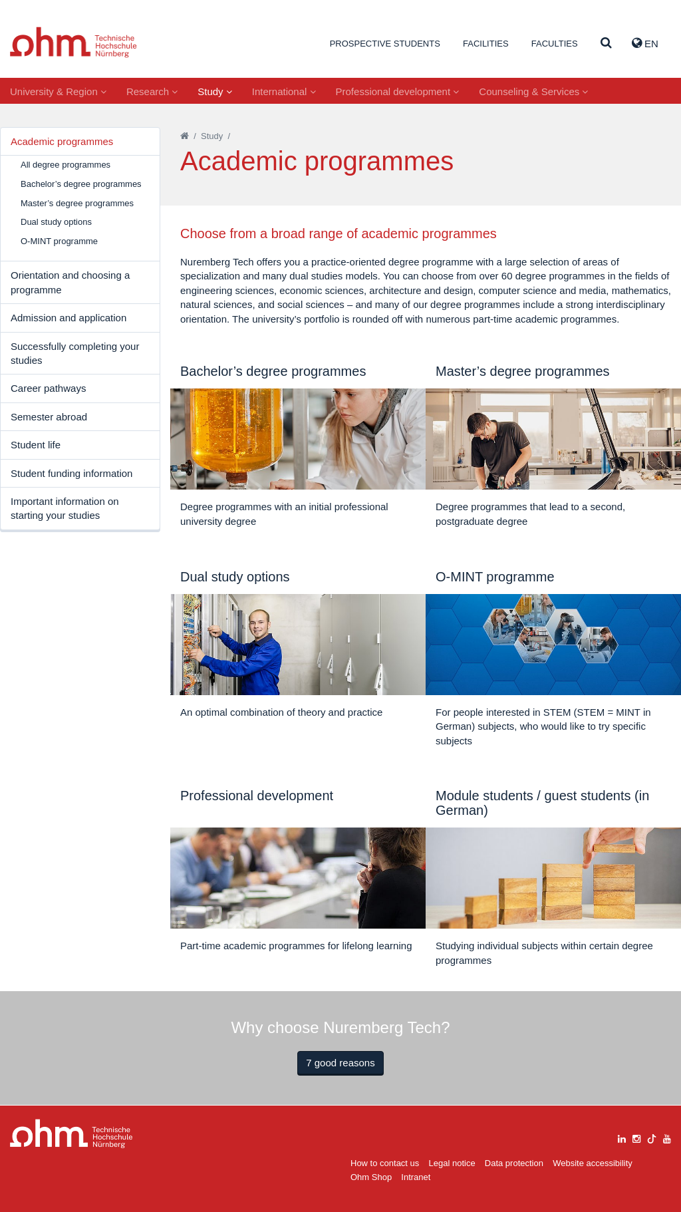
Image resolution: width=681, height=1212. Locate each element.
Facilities (486, 44)
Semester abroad (49, 416)
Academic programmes (62, 141)
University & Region (58, 91)
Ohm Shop (371, 1177)
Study (215, 91)
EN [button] (645, 43)
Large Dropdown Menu (71, 1134)
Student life (36, 444)
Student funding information (71, 473)
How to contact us (384, 1163)
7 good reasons (340, 1062)
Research (152, 91)
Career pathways (48, 388)
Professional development (398, 91)
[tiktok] (651, 1137)
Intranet (415, 1177)
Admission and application (68, 317)
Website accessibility (592, 1163)
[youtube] (667, 1137)
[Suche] (606, 43)
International (284, 91)
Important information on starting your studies (65, 508)
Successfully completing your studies (75, 353)
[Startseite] (184, 136)
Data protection (514, 1163)
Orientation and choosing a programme (70, 282)
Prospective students (385, 44)
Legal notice (452, 1163)
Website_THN (73, 42)
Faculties (554, 44)
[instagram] (636, 1137)
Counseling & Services (533, 91)
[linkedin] (622, 1137)
